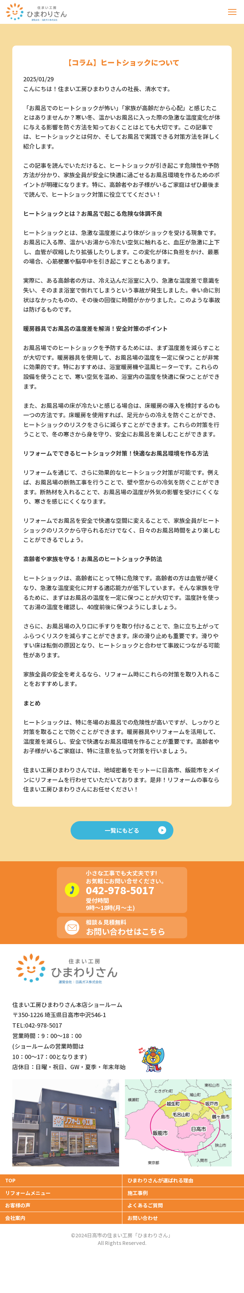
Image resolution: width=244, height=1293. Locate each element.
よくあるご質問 (145, 1205)
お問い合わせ (142, 1217)
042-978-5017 (120, 890)
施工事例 (137, 1192)
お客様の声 (17, 1205)
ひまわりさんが (160, 1180)
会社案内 (15, 1217)
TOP (10, 1180)
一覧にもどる (135, 830)
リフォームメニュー (28, 1192)
